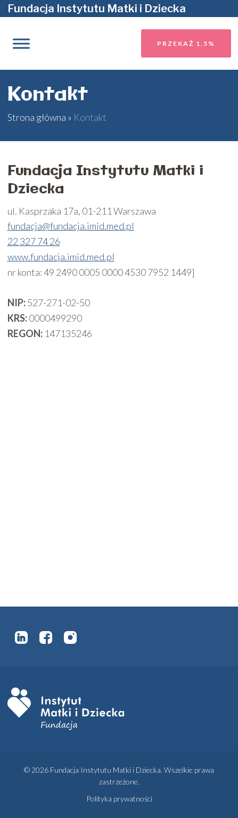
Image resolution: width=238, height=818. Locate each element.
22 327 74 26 (33, 241)
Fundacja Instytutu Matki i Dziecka (96, 8)
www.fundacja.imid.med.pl (60, 257)
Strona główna (36, 117)
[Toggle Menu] (21, 43)
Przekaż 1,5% (186, 43)
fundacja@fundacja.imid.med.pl (70, 226)
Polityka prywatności (119, 798)
